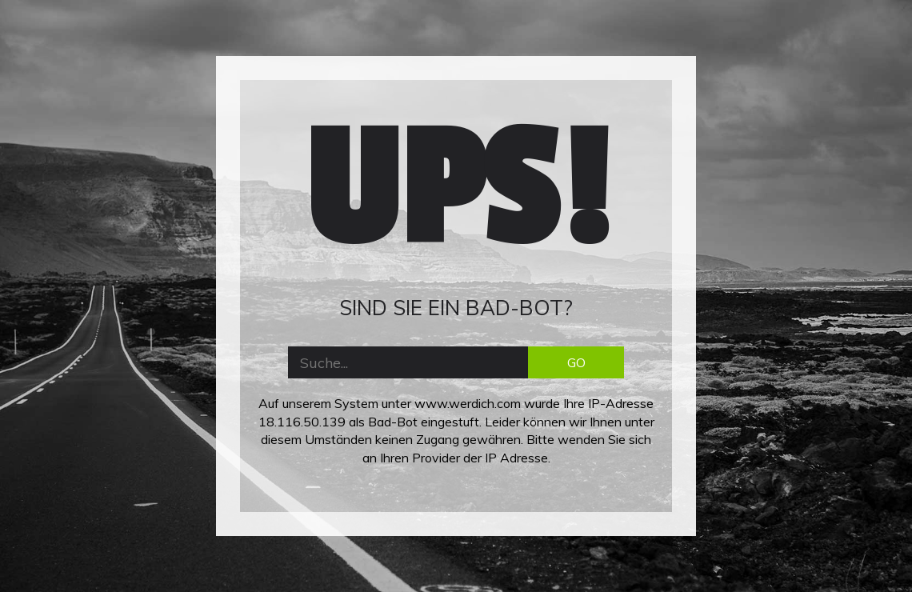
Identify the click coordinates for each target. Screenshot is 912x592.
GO (576, 362)
